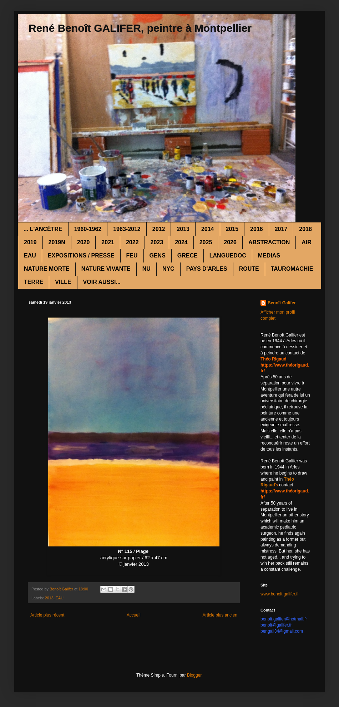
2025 (205, 242)
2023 (157, 242)
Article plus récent (47, 615)
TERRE (33, 282)
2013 (183, 229)
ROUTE (249, 269)
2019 (30, 242)
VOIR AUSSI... (102, 282)
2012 (158, 229)
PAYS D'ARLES (206, 269)
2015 (232, 229)
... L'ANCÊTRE (43, 229)
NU (146, 269)
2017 (281, 229)
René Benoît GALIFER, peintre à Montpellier (140, 28)
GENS (158, 255)
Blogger (194, 675)
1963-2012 (127, 229)
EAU (30, 255)
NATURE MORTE (47, 269)
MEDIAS (269, 255)
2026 (230, 242)
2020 (83, 242)
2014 (207, 229)
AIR (307, 242)
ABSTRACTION (269, 242)
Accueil (134, 615)
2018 (305, 229)
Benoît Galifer (282, 302)
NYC (168, 269)
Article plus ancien (220, 615)
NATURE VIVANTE (106, 269)
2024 (181, 242)
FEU (132, 255)
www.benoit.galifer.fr (279, 593)
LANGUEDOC (227, 255)
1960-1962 (88, 229)
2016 (256, 229)
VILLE (63, 282)
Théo (289, 479)
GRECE (187, 255)
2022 (132, 242)
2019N (57, 242)
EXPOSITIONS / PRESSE (81, 255)
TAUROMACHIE (292, 269)
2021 (107, 242)
